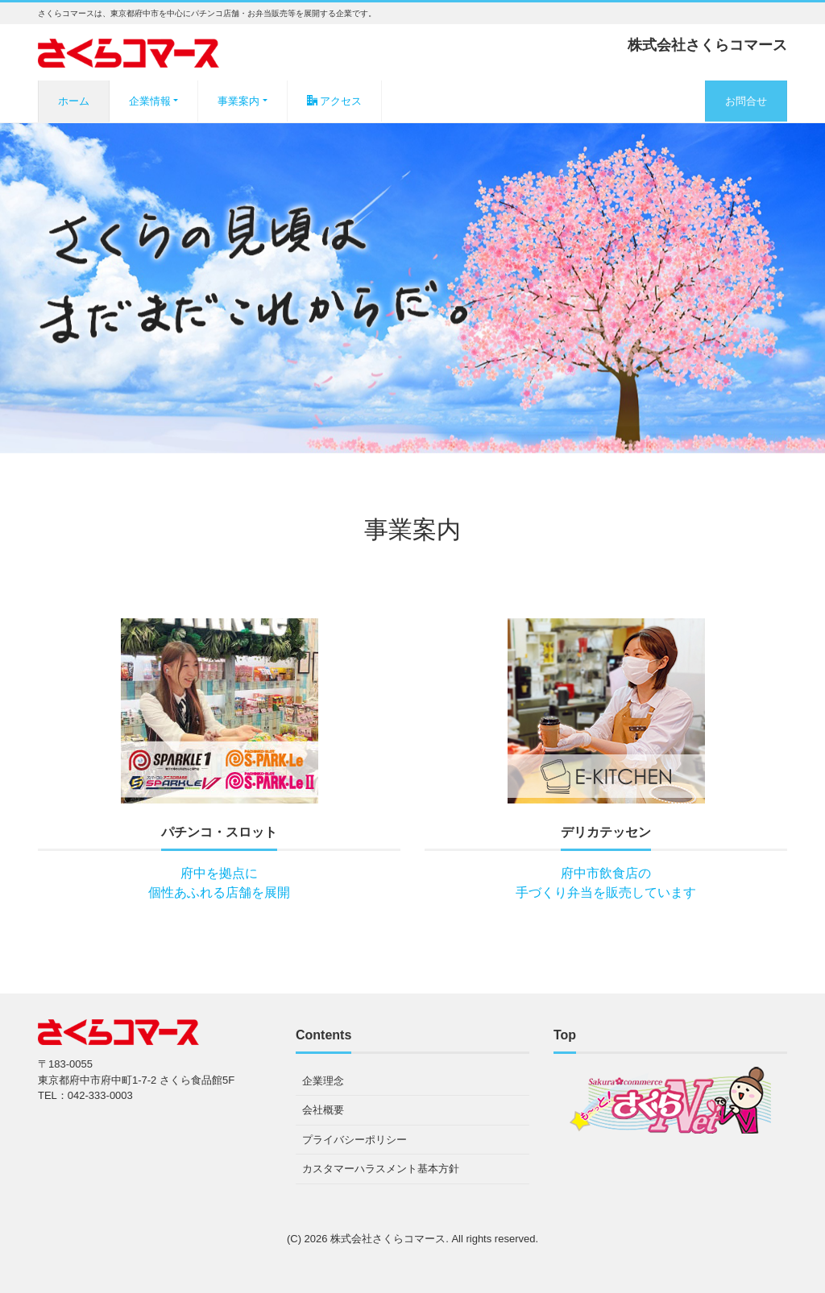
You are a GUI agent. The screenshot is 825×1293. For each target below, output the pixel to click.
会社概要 (323, 1110)
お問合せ (746, 101)
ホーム (73, 101)
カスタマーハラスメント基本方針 (380, 1169)
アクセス (335, 101)
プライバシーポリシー (354, 1140)
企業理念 (323, 1081)
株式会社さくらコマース (388, 1239)
